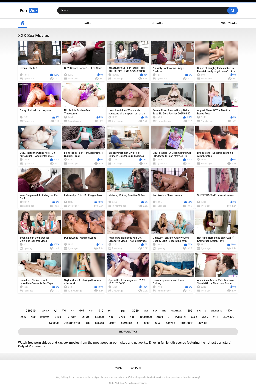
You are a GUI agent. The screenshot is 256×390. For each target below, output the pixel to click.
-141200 (170, 323)
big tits (201, 310)
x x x (194, 317)
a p (72, 311)
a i (55, 310)
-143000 (99, 317)
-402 (189, 310)
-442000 (202, 323)
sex (155, 310)
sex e (205, 317)
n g (91, 310)
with (215, 317)
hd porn (71, 317)
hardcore (186, 323)
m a (157, 323)
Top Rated (156, 23)
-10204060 (145, 317)
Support (135, 367)
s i (169, 317)
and (33, 317)
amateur (176, 310)
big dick (44, 317)
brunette (216, 311)
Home (22, 23)
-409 (87, 323)
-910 (100, 310)
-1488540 (53, 323)
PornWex (124, 383)
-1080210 (29, 310)
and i (160, 317)
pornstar (180, 317)
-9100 (57, 317)
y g (64, 310)
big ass (99, 323)
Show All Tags (128, 331)
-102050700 (72, 323)
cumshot (126, 323)
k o (110, 317)
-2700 (121, 317)
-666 (81, 310)
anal (23, 317)
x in (132, 317)
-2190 (85, 317)
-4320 (112, 323)
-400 (229, 310)
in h (123, 310)
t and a (44, 310)
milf (145, 311)
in (109, 310)
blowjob (228, 317)
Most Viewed (229, 23)
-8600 (146, 323)
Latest (88, 23)
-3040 (135, 310)
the (164, 311)
